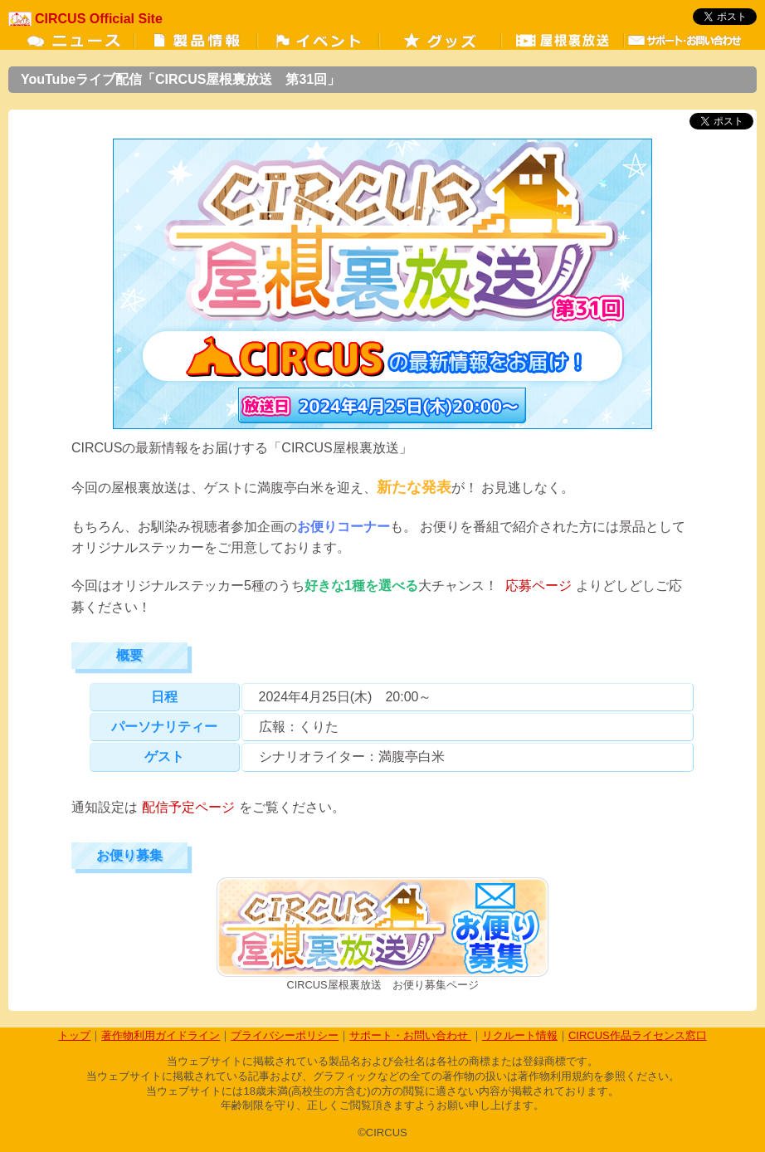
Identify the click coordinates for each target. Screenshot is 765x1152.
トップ (74, 1035)
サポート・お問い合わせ (410, 1035)
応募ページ (538, 585)
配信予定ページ (188, 807)
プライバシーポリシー (285, 1035)
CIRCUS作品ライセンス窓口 (637, 1035)
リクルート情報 (520, 1035)
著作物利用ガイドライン (160, 1035)
